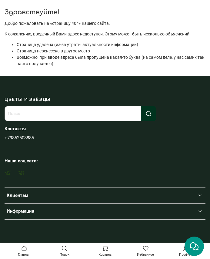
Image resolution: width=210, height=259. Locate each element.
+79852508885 (19, 138)
